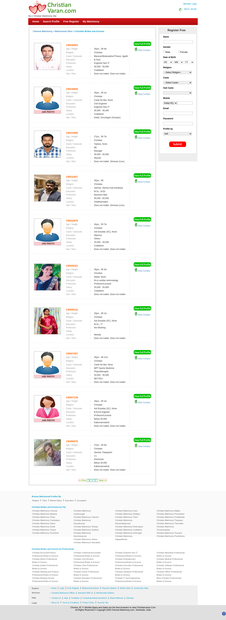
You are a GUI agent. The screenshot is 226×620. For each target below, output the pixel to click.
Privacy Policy (88, 602)
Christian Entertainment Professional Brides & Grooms (128, 560)
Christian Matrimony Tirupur (44, 530)
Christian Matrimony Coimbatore (46, 520)
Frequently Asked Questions (95, 598)
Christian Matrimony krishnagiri (128, 533)
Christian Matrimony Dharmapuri (129, 527)
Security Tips (102, 602)
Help (66, 598)
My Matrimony (91, 21)
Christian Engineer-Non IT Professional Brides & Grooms (128, 554)
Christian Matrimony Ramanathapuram (123, 521)
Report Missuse (116, 598)
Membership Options (105, 593)
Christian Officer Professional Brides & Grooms (169, 573)
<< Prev (82, 480)
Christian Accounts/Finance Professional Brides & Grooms (45, 554)
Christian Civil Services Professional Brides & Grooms (87, 560)
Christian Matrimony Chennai (44, 511)
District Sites (125, 588)
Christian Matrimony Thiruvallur (170, 523)
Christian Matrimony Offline (63, 593)
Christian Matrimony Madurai (44, 514)
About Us (55, 602)
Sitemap (129, 598)
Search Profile (51, 21)
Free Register (71, 21)
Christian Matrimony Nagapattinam (123, 537)
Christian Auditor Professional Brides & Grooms (45, 567)
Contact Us (56, 598)
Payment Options (109, 588)
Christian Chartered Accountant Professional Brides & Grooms (87, 554)
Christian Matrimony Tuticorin (86, 517)
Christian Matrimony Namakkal (87, 542)
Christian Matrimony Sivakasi (86, 530)
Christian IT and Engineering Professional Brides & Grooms (128, 579)
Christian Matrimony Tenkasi (86, 527)
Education (69, 500)
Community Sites (141, 588)
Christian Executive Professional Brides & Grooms (129, 567)
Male (168, 52)
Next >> (103, 480)
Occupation (82, 500)
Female (184, 52)
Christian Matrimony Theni (126, 517)
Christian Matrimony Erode (43, 527)
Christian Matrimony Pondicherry (171, 536)
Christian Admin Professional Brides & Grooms (44, 560)
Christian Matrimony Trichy (43, 517)
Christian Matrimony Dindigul (127, 514)
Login (62, 588)
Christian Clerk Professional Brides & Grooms (86, 567)
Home (35, 21)
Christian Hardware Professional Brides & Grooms (129, 573)
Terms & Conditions (70, 602)
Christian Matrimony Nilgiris (168, 511)
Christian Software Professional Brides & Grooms (170, 567)
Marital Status (56, 500)
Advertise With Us (85, 593)
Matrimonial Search (90, 588)
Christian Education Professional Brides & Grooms (88, 579)
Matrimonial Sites (63, 31)
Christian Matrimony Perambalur (171, 514)
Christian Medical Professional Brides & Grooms (170, 560)
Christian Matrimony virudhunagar (82, 512)
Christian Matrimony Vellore (85, 539)
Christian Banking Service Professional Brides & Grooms (45, 579)
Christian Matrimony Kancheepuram (82, 534)
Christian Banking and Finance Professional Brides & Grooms (45, 573)
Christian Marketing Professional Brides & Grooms (171, 554)
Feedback (75, 598)
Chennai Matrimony (42, 31)
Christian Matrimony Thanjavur (170, 520)
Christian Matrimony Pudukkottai (171, 517)
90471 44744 (190, 9)
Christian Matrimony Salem (43, 523)
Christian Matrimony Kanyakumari (82, 521)
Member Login (190, 4)
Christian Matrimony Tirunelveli (45, 533)
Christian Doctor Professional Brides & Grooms (86, 573)
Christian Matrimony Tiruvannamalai (165, 528)
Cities (44, 500)
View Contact (142, 50)
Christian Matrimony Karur (126, 511)
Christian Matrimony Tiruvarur (169, 533)
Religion (35, 500)
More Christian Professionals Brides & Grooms (169, 579)
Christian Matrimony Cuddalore (128, 530)
